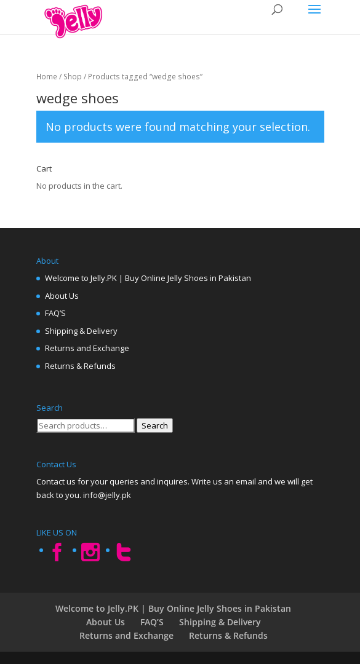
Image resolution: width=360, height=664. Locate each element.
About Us (62, 295)
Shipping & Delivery (81, 330)
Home (46, 76)
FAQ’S (55, 312)
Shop (72, 76)
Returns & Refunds (80, 365)
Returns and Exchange (87, 348)
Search (155, 425)
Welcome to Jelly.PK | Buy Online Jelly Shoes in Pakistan (148, 277)
